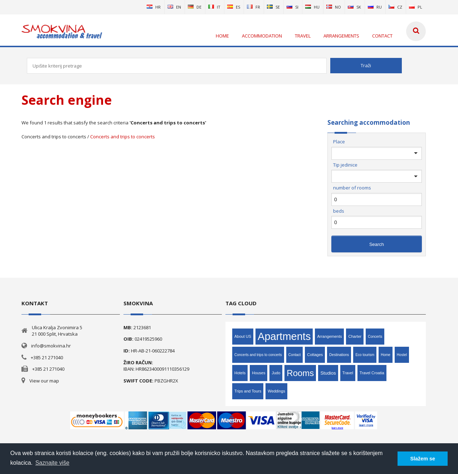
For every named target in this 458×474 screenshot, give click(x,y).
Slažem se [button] (422, 458)
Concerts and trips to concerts (122, 136)
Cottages (315, 354)
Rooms (300, 373)
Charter (354, 336)
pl (415, 7)
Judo (276, 373)
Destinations (339, 355)
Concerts (375, 337)
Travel (347, 373)
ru (375, 7)
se (273, 7)
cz (395, 7)
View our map (44, 380)
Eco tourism (364, 355)
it (214, 7)
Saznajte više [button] (52, 463)
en (174, 7)
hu (312, 7)
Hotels (239, 373)
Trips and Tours (247, 391)
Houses (258, 373)
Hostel (402, 355)
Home (385, 355)
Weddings (276, 391)
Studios (328, 373)
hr (154, 7)
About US (242, 336)
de (194, 7)
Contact (294, 355)
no (333, 7)
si (292, 7)
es (233, 7)
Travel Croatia (372, 373)
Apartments (284, 336)
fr (253, 7)
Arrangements (329, 336)
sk (354, 7)
